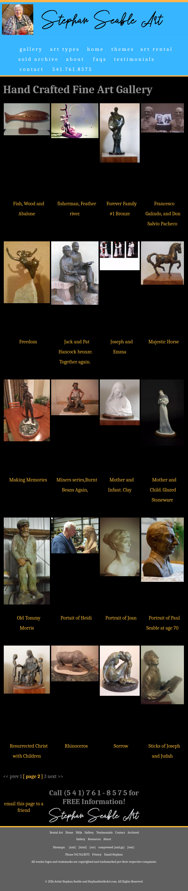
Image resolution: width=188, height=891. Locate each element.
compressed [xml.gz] (111, 847)
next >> (55, 776)
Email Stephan (113, 854)
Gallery (89, 833)
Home (69, 833)
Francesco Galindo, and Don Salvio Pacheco (163, 214)
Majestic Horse (163, 342)
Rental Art (56, 833)
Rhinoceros (76, 746)
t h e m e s (122, 49)
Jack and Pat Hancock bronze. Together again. (75, 352)
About (107, 839)
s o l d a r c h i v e (38, 59)
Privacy (96, 854)
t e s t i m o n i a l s (134, 59)
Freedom (28, 342)
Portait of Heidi (76, 618)
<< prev (11, 776)
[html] (83, 847)
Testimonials (104, 833)
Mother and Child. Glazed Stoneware (163, 490)
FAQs (79, 833)
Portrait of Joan (121, 618)
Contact (120, 833)
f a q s (99, 59)
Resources (94, 839)
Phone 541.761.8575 (77, 854)
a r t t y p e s (64, 49)
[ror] (92, 847)
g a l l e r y (30, 49)
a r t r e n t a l (156, 49)
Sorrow (121, 746)
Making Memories (28, 480)
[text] (130, 847)
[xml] (72, 847)
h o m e (95, 49)
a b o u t (75, 59)
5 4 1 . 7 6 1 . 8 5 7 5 (71, 69)
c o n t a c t (31, 69)
